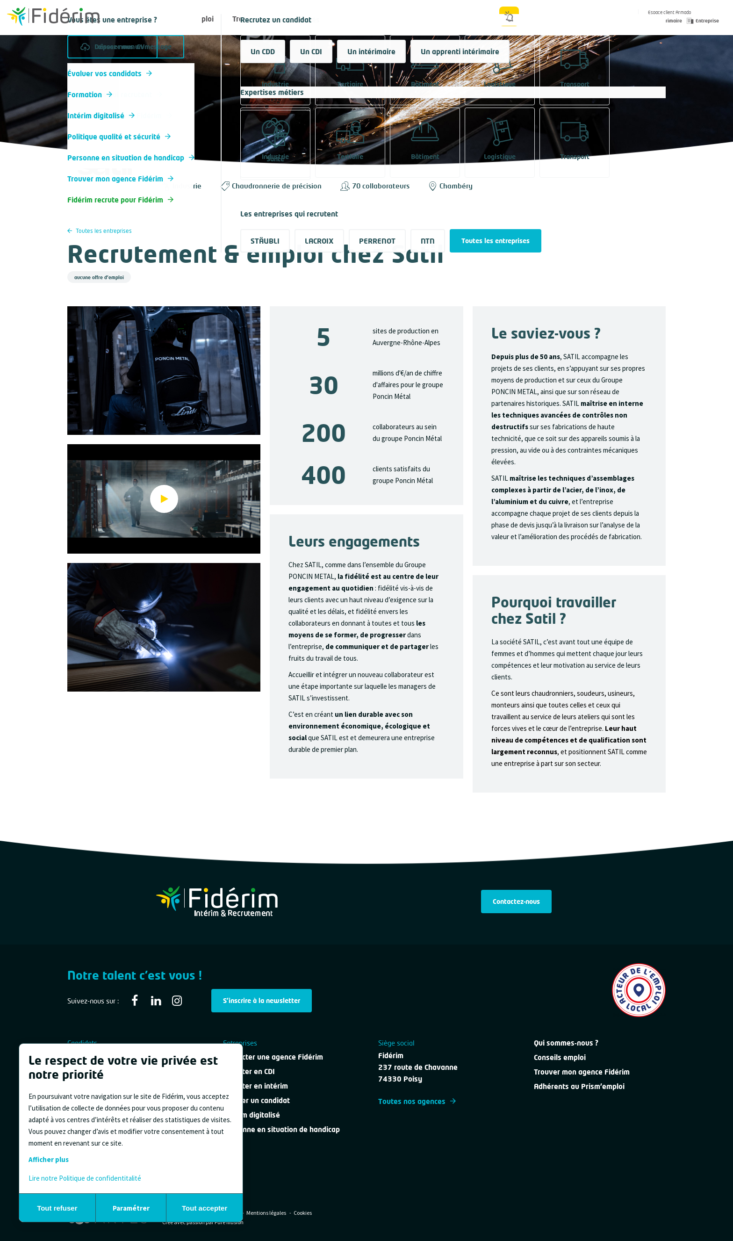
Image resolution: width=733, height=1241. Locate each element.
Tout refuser (57, 1208)
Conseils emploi (560, 1057)
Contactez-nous (516, 901)
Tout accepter (204, 1208)
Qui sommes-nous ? (457, 18)
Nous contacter (381, 18)
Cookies (303, 1212)
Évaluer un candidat (256, 1100)
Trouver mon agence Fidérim (582, 1072)
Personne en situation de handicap (281, 1129)
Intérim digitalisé (251, 1115)
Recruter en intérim (255, 1086)
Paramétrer (131, 1208)
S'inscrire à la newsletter (261, 1000)
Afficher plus (49, 1159)
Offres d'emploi (188, 18)
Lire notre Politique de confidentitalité (85, 1178)
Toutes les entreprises (99, 231)
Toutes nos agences (417, 1101)
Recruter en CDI (249, 1071)
